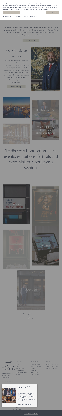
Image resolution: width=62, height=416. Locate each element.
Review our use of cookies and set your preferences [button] (20, 16)
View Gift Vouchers (24, 404)
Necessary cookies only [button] (11, 13)
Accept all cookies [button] (52, 13)
